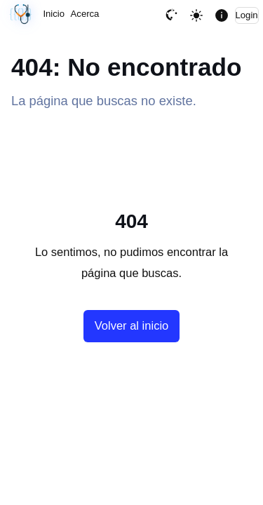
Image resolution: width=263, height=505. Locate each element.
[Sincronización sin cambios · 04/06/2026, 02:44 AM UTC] (21, 15)
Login (247, 15)
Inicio (54, 13)
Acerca (85, 13)
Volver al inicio (131, 325)
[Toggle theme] (196, 15)
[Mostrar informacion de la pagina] (221, 15)
